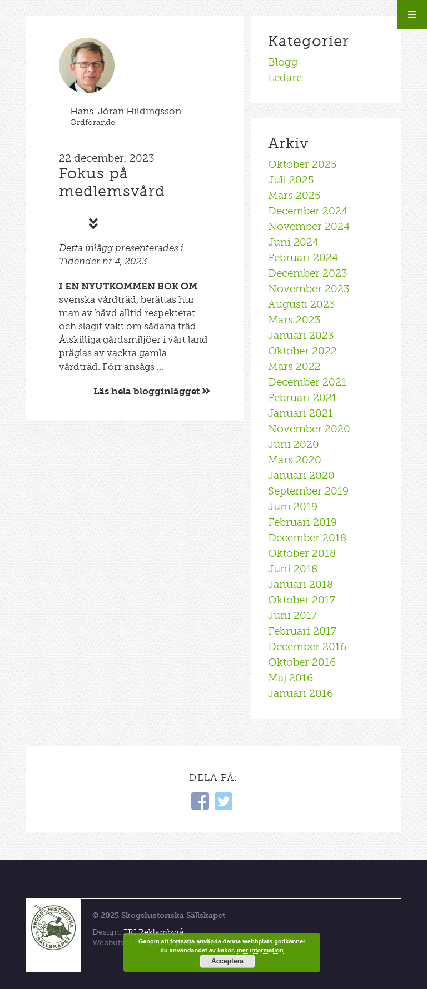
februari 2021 (302, 397)
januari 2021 (300, 413)
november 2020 (309, 428)
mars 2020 (294, 459)
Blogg (283, 62)
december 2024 (307, 210)
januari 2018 (300, 584)
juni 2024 (293, 242)
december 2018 (307, 537)
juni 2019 (292, 506)
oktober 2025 (302, 164)
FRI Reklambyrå (153, 932)
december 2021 (307, 382)
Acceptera (227, 961)
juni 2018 (292, 568)
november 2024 (309, 226)
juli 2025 (291, 179)
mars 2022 (294, 366)
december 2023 (307, 273)
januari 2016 (300, 693)
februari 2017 (302, 631)
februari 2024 (303, 257)
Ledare (285, 77)
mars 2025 (294, 195)
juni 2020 (293, 444)
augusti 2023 (301, 304)
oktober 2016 (302, 662)
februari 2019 (302, 522)
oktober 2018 (302, 553)
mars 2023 (294, 319)
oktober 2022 (302, 350)
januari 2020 (301, 475)
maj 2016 (290, 677)
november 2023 (309, 288)
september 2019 (308, 490)
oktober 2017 (301, 599)
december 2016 (307, 646)
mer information (260, 950)
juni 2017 (292, 615)
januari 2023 (301, 335)
